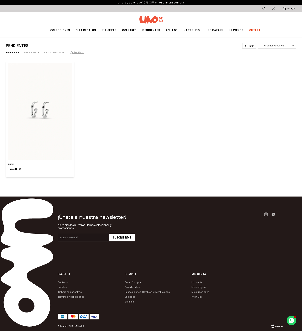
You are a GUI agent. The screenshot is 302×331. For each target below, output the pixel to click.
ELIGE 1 (12, 164)
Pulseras (109, 30)
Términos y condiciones (71, 296)
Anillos (172, 30)
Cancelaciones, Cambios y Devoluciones (147, 292)
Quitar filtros (77, 52)
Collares (129, 30)
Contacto (63, 282)
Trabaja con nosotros (70, 292)
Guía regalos (86, 30)
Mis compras (198, 287)
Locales (62, 287)
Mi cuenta (196, 282)
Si (54, 52)
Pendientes (151, 30)
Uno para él (215, 30)
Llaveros (236, 30)
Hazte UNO (192, 30)
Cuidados (130, 296)
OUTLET (255, 30)
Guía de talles (132, 287)
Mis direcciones (200, 292)
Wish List (196, 296)
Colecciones (60, 30)
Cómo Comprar (133, 282)
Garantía (129, 301)
